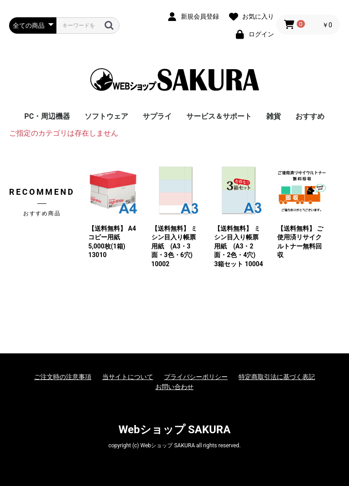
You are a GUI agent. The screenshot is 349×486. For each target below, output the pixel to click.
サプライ (157, 116)
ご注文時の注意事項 (62, 376)
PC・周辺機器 (47, 116)
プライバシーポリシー (196, 376)
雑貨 (273, 116)
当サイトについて (127, 376)
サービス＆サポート (219, 116)
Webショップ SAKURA (175, 429)
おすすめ (309, 116)
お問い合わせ (174, 386)
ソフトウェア (106, 116)
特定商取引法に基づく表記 (277, 376)
